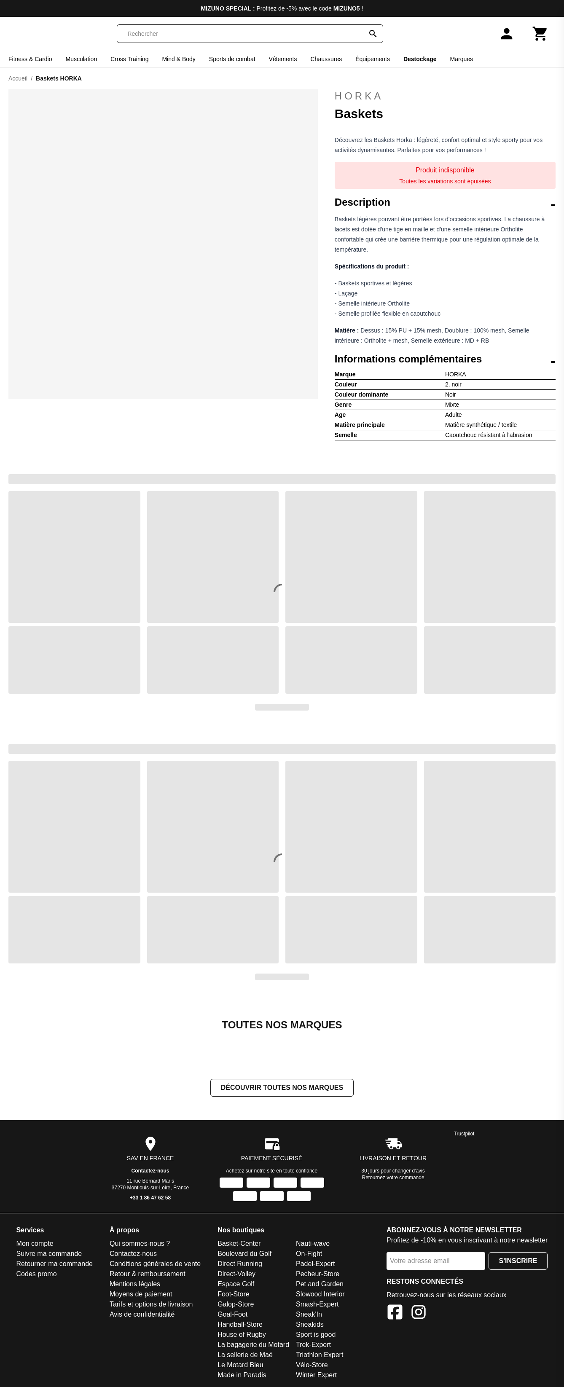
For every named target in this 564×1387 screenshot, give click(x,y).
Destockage (420, 59)
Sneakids (310, 1324)
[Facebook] (395, 1313)
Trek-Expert (313, 1344)
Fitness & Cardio (30, 59)
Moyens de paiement (141, 1294)
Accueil (17, 78)
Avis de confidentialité (142, 1314)
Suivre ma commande (49, 1253)
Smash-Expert (317, 1304)
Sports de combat (232, 59)
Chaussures (326, 59)
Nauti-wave (313, 1243)
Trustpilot (464, 1134)
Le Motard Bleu (240, 1364)
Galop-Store (236, 1304)
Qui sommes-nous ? (140, 1243)
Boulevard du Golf (244, 1253)
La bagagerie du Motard (253, 1344)
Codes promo (36, 1273)
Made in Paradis (242, 1375)
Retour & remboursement (147, 1273)
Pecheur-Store (317, 1273)
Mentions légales (135, 1284)
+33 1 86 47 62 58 (150, 1198)
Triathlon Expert (319, 1354)
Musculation (81, 59)
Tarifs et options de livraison (151, 1304)
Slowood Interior (320, 1294)
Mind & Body (178, 59)
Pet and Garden (320, 1284)
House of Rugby (242, 1334)
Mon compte (35, 1243)
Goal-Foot (232, 1314)
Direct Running (240, 1263)
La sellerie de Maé (245, 1354)
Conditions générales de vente (155, 1263)
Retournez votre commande (393, 1177)
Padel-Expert (315, 1263)
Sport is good (316, 1334)
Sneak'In (309, 1314)
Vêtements (283, 59)
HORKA (359, 96)
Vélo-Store (312, 1364)
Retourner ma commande (54, 1263)
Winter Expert (316, 1375)
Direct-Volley (236, 1273)
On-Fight (309, 1253)
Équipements (372, 59)
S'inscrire (518, 1260)
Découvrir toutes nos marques (282, 1087)
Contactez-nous (150, 1171)
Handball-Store (240, 1324)
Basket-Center (239, 1243)
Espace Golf (236, 1284)
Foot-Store (234, 1294)
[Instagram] (418, 1313)
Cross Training (129, 59)
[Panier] (540, 33)
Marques (461, 59)
